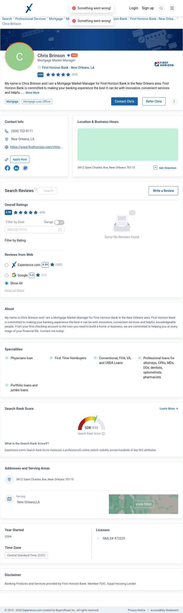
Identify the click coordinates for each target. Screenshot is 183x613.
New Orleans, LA (22, 139)
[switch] (59, 222)
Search (7, 19)
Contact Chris (124, 101)
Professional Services (30, 19)
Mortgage (56, 19)
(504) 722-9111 (22, 131)
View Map (143, 504)
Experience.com (33, 610)
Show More (32, 92)
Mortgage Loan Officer (82, 19)
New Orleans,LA (28, 502)
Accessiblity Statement (164, 610)
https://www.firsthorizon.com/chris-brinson (37, 147)
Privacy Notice (136, 610)
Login (133, 8)
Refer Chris (154, 101)
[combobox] (47, 190)
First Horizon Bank (114, 19)
